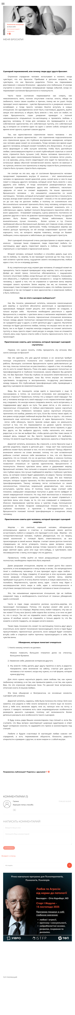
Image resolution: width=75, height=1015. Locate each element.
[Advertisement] (37, 56)
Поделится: (10, 31)
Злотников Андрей (13, 29)
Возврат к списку (9, 856)
